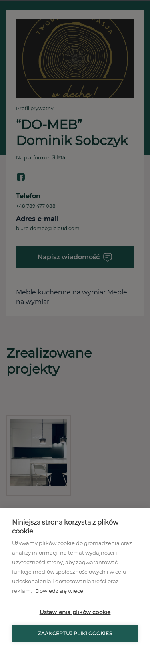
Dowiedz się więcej (60, 591)
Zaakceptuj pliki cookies (75, 633)
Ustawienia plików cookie (75, 612)
